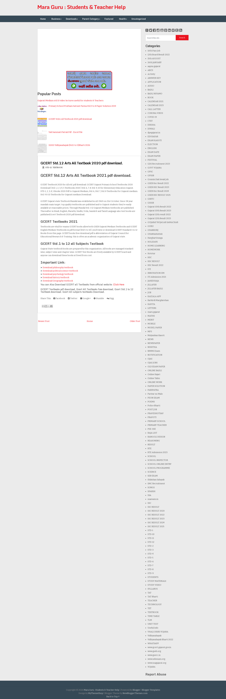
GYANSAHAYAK (155, 234)
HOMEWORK (154, 249)
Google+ (85, 298)
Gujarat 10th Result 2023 (159, 210)
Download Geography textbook (58, 281)
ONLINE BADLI (155, 370)
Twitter (72, 298)
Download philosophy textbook (58, 267)
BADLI (151, 90)
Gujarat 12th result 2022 (159, 214)
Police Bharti (154, 405)
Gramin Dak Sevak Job (158, 179)
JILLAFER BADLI (155, 288)
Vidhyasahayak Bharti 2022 (160, 639)
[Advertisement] (89, 49)
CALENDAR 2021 (155, 101)
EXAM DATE (153, 152)
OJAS (150, 359)
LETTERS (152, 308)
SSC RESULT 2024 (156, 522)
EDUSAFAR (153, 136)
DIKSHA (151, 125)
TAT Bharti (153, 596)
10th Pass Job (154, 51)
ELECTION (153, 144)
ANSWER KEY (154, 78)
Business (56, 19)
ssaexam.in (153, 499)
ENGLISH (152, 148)
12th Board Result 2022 (159, 54)
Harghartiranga (155, 238)
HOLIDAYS (153, 242)
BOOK (151, 97)
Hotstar (151, 253)
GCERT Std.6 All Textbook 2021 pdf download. (70, 119)
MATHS (151, 316)
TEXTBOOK (58, 167)
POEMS (151, 401)
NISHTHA (152, 347)
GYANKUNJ (153, 230)
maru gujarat (154, 312)
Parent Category (91, 19)
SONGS (151, 487)
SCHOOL (152, 456)
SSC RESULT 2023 (156, 518)
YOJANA (151, 667)
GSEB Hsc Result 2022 (158, 183)
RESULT (151, 444)
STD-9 (151, 573)
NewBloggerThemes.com (135, 693)
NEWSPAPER (154, 343)
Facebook (59, 298)
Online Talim (154, 378)
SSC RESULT (153, 507)
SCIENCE (152, 472)
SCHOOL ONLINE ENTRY (159, 464)
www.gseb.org (154, 651)
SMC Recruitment (156, 483)
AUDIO (151, 86)
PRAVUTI (152, 417)
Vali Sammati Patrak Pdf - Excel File (65, 132)
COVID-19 (152, 117)
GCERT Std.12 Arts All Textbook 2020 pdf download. (82, 163)
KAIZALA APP (154, 296)
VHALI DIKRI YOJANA (158, 632)
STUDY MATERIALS (157, 581)
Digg (110, 298)
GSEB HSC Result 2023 (158, 187)
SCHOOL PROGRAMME (159, 468)
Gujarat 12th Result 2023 (159, 218)
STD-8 (151, 569)
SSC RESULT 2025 (156, 526)
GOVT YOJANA (155, 168)
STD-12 (48, 167)
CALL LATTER (154, 109)
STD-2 (151, 546)
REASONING (154, 440)
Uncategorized (138, 19)
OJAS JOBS (153, 362)
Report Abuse (155, 674)
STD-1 (150, 530)
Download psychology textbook (58, 274)
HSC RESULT (154, 261)
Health (123, 19)
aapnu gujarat (154, 66)
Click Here (118, 284)
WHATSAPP (153, 643)
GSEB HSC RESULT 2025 (159, 195)
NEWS (151, 339)
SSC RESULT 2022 (156, 515)
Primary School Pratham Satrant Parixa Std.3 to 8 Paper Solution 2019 (82, 106)
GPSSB (151, 175)
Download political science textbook (60, 271)
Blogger (136, 690)
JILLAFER (152, 284)
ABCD (150, 70)
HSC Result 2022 (155, 265)
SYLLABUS (153, 589)
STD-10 (151, 534)
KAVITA (151, 304)
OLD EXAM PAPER (156, 366)
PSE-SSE (152, 429)
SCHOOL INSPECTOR (158, 460)
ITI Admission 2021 (157, 277)
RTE (149, 448)
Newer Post (44, 321)
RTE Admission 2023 (157, 452)
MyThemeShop (95, 693)
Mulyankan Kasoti (156, 335)
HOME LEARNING (156, 246)
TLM (150, 620)
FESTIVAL (152, 160)
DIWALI (151, 129)
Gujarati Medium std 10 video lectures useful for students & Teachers (70, 100)
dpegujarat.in (154, 132)
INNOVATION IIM (156, 273)
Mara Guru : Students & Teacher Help (81, 7)
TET (149, 608)
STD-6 (151, 561)
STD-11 (151, 538)
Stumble (99, 298)
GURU (151, 226)
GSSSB (151, 203)
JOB (149, 292)
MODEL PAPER (155, 327)
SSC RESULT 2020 (156, 511)
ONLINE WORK (155, 382)
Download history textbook (56, 277)
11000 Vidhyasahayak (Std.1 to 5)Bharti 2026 (69, 145)
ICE (149, 269)
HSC (150, 257)
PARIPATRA (153, 390)
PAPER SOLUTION (156, 386)
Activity (151, 74)
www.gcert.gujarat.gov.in (159, 647)
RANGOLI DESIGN (156, 437)
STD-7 (150, 565)
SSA (149, 495)
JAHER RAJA (153, 281)
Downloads (72, 19)
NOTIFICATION (155, 355)
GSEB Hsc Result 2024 (158, 191)
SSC (149, 503)
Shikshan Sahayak (156, 479)
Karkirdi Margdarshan (158, 300)
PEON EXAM (154, 398)
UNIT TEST (153, 624)
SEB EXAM (153, 476)
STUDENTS (153, 577)
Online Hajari (154, 374)
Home (43, 19)
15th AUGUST (154, 58)
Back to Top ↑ (113, 696)
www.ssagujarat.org (157, 663)
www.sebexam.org (156, 659)
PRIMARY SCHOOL (156, 421)
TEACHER (152, 600)
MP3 (150, 331)
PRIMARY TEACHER (157, 425)
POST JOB (152, 409)
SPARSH (151, 491)
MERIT (151, 320)
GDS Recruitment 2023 (159, 164)
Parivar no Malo (155, 394)
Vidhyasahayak (154, 635)
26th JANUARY (155, 62)
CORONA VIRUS (155, 113)
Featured (108, 19)
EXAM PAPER (154, 156)
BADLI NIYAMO (155, 93)
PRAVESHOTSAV (156, 413)
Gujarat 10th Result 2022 (159, 207)
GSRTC (151, 199)
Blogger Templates (151, 690)
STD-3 (151, 550)
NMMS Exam (154, 351)
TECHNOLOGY (155, 604)
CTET (150, 121)
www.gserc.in (154, 655)
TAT (149, 593)
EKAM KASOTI (155, 140)
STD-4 (151, 554)
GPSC (150, 171)
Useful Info (153, 628)
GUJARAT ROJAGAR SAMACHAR (163, 222)
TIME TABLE (154, 616)
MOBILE (152, 323)
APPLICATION (154, 82)
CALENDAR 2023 (156, 105)
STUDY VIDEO (154, 585)
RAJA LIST (152, 433)
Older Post (135, 321)
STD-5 (150, 557)
